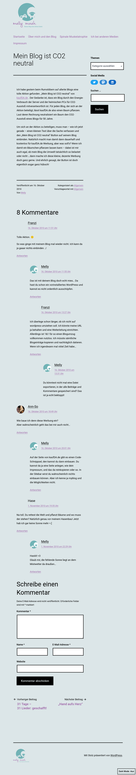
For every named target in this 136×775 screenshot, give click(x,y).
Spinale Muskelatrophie (73, 36)
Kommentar (24, 611)
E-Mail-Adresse (61, 644)
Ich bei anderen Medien (104, 36)
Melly (23, 192)
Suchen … (96, 90)
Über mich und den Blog (42, 36)
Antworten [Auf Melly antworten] (35, 296)
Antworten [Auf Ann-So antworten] (22, 432)
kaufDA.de (22, 97)
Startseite (19, 36)
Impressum (20, 43)
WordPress (116, 755)
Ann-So (33, 406)
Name (21, 644)
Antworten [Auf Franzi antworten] (22, 255)
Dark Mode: (126, 771)
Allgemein (78, 185)
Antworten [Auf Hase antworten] (22, 530)
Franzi (32, 223)
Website (21, 661)
